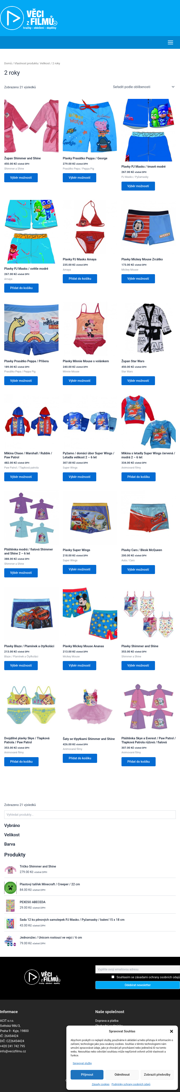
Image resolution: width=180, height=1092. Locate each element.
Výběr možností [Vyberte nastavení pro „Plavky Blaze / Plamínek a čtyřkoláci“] (21, 665)
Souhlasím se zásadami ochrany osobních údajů (148, 977)
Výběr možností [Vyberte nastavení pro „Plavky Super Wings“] (79, 569)
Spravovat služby (82, 1063)
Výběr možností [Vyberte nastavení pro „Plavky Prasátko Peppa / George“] (79, 178)
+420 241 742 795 (12, 1046)
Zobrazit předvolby (157, 1075)
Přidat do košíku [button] (21, 288)
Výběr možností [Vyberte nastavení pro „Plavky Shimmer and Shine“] (138, 665)
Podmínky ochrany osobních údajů (131, 1084)
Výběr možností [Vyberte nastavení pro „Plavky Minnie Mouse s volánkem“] (79, 380)
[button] (171, 1031)
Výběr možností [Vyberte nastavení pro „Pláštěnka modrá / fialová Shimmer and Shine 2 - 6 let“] (21, 573)
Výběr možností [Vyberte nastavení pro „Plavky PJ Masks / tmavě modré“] (138, 186)
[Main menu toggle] (170, 42)
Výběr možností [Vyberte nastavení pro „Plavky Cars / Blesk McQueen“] (138, 569)
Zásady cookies (100, 1084)
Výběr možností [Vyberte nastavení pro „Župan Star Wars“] (138, 380)
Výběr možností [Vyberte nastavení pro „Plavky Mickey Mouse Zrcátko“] (138, 279)
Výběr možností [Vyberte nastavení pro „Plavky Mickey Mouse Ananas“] (79, 665)
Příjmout (87, 1075)
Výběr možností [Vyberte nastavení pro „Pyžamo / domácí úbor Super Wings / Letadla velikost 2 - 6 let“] (79, 477)
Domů (8, 63)
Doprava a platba (107, 1020)
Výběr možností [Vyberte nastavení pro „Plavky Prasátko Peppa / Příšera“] (21, 380)
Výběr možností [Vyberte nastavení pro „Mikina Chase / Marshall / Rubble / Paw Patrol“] (21, 477)
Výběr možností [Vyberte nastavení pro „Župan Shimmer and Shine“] (21, 178)
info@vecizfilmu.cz (13, 1051)
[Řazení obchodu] (143, 87)
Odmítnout (122, 1075)
